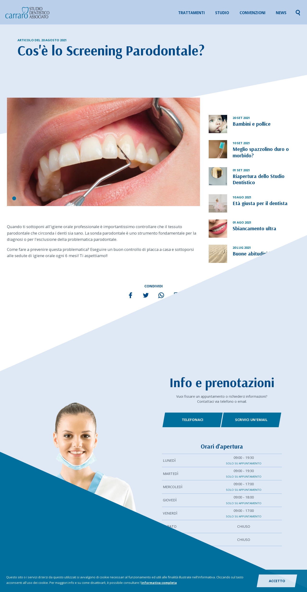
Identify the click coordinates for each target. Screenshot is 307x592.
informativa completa (159, 582)
